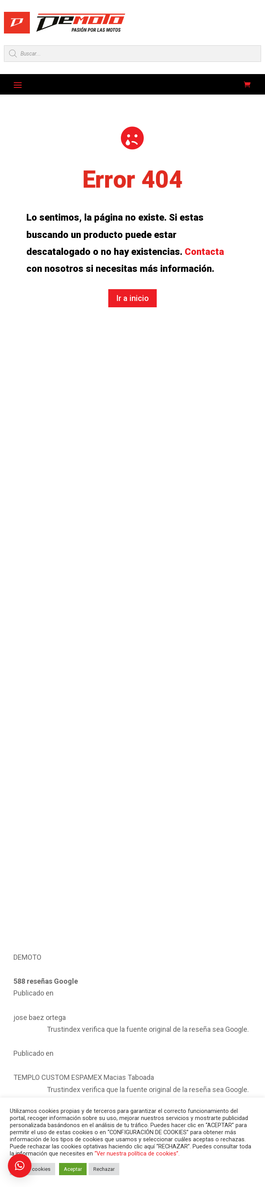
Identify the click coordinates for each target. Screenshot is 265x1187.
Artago (186, 988)
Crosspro (104, 1063)
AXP (183, 1013)
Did (97, 1088)
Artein (15, 1013)
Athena (102, 1013)
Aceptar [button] (73, 1169)
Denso (16, 1088)
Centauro (19, 1063)
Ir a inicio (132, 298)
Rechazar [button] (104, 1169)
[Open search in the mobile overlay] (132, 53)
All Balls (18, 988)
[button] (20, 1166)
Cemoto (187, 1038)
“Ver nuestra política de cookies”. (137, 1153)
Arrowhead (106, 988)
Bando (16, 1038)
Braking (102, 1038)
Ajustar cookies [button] (32, 1169)
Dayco (186, 1063)
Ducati (186, 1088)
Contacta (204, 251)
